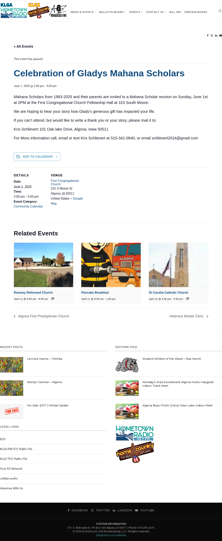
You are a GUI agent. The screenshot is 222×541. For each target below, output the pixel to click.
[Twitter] (203, 37)
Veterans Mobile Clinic (187, 316)
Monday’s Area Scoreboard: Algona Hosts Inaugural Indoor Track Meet (178, 384)
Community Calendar (28, 206)
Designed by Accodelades (111, 535)
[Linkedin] (207, 37)
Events (143, 11)
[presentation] (43, 265)
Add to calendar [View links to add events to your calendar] (38, 156)
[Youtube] (211, 37)
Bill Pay (184, 11)
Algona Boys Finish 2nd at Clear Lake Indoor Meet (177, 405)
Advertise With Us (11, 488)
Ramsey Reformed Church (33, 292)
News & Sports (91, 11)
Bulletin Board (120, 11)
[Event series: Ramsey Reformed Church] (52, 298)
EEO (2, 439)
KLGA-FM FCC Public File (16, 449)
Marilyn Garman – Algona (44, 382)
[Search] (220, 37)
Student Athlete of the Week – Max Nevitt (171, 359)
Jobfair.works (204, 11)
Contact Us (164, 11)
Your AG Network (11, 468)
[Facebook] (199, 37)
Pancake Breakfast (95, 292)
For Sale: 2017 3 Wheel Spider (48, 405)
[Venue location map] (108, 194)
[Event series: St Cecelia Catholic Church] (187, 298)
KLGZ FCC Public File (13, 459)
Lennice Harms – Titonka (44, 359)
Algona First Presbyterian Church (43, 316)
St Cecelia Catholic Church (168, 292)
